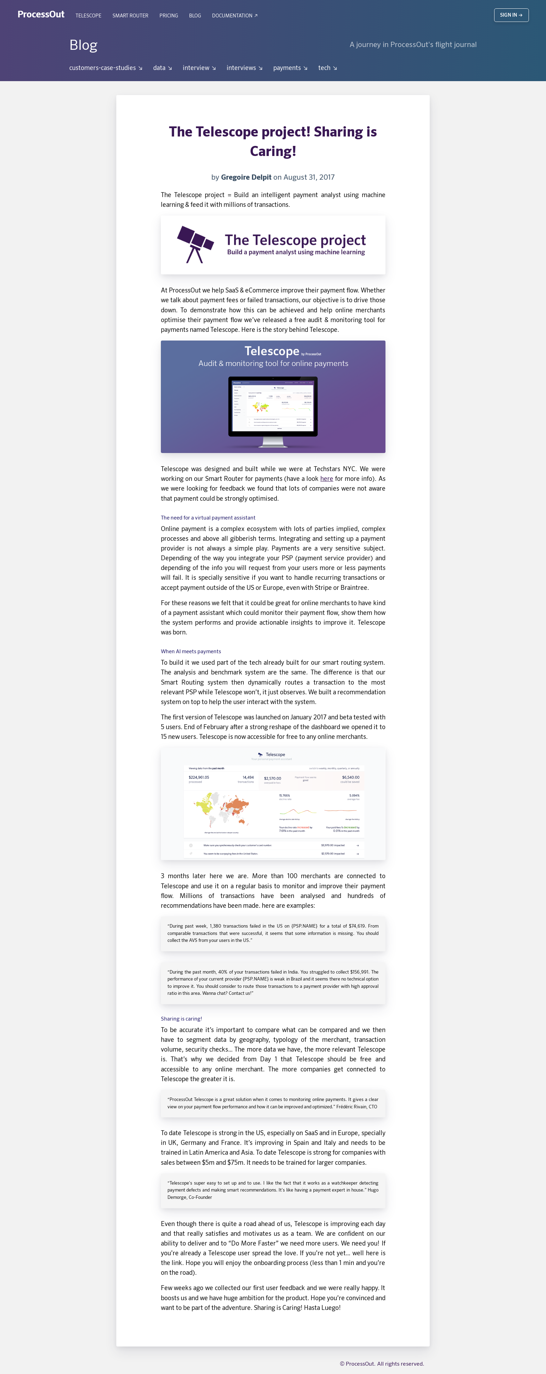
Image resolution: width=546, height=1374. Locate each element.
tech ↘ (328, 68)
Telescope (88, 16)
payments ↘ (291, 68)
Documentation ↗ (235, 16)
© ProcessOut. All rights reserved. (382, 1364)
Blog (195, 16)
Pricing (168, 16)
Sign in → (511, 15)
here (326, 479)
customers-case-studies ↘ (106, 68)
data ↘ (163, 68)
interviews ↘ (245, 68)
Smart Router (130, 16)
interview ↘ (200, 68)
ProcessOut (40, 14)
